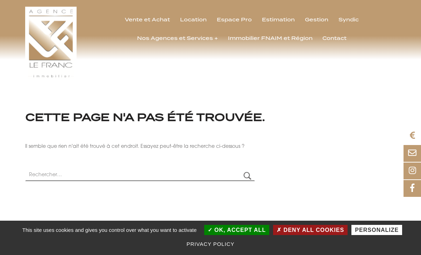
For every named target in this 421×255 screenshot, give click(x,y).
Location (193, 20)
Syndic (348, 20)
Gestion (316, 20)
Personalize (377, 230)
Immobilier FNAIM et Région (270, 38)
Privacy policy (211, 244)
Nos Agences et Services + (177, 38)
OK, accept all (237, 230)
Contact (334, 38)
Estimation (278, 20)
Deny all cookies (310, 230)
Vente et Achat (147, 20)
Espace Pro (234, 20)
